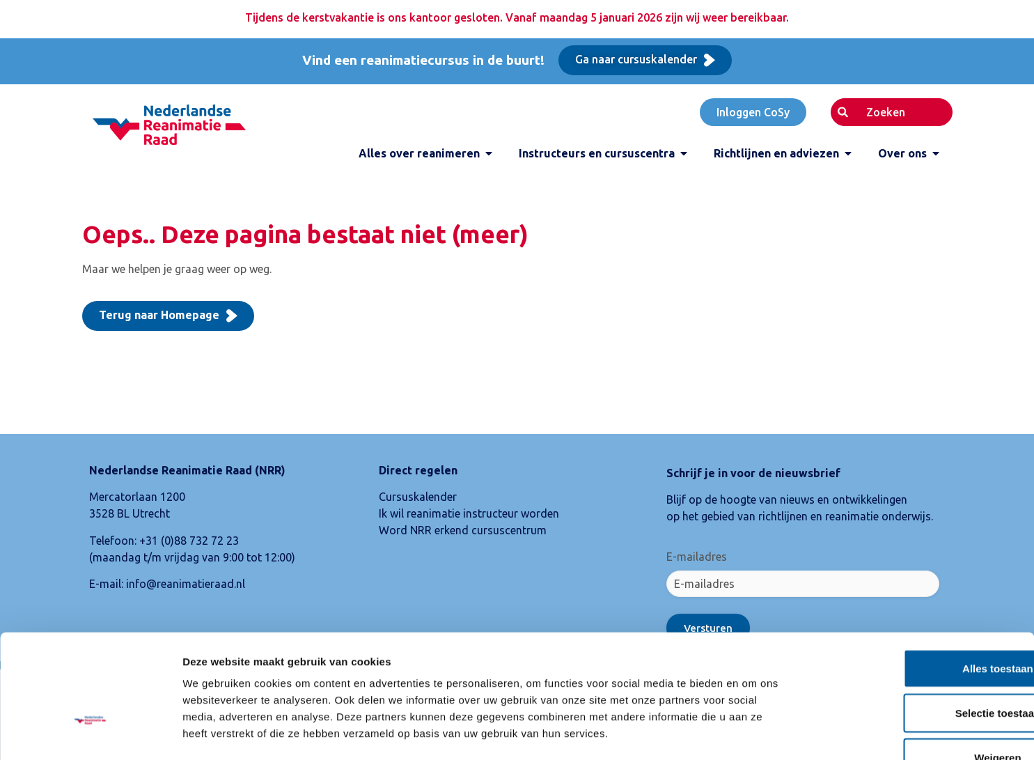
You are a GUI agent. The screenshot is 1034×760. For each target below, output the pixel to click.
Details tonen (752, 732)
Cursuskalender (418, 496)
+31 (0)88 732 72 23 (189, 540)
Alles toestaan (917, 579)
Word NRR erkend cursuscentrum (463, 530)
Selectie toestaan (918, 624)
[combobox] (892, 112)
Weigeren (917, 668)
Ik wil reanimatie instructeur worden (469, 513)
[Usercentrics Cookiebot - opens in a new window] (90, 732)
